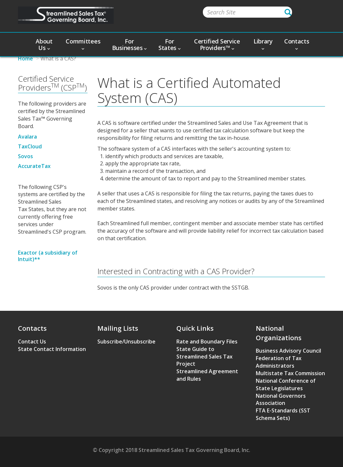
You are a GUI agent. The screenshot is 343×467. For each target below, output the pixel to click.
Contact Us (32, 341)
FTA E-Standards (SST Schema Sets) (283, 414)
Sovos (25, 156)
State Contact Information (52, 349)
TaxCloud (30, 146)
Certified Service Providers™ (217, 44)
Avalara (27, 136)
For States (169, 44)
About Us (44, 44)
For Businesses (129, 44)
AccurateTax (34, 166)
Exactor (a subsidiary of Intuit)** (47, 256)
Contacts (296, 43)
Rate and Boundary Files (206, 341)
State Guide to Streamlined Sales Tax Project (204, 356)
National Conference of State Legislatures (286, 384)
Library (263, 43)
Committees (83, 43)
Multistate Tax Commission (290, 373)
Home (25, 58)
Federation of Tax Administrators (279, 362)
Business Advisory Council (288, 350)
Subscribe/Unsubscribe (126, 341)
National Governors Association (281, 399)
